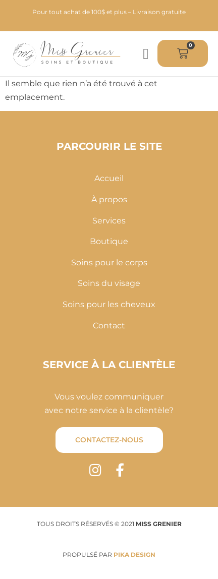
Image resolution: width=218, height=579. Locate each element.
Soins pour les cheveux (109, 304)
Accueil (109, 178)
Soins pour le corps (109, 262)
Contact (109, 325)
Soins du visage (109, 283)
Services (109, 220)
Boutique (109, 241)
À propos (109, 199)
